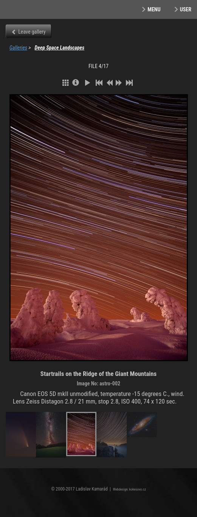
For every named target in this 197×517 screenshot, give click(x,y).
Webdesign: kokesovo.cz (129, 489)
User (185, 9)
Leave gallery (31, 32)
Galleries (18, 48)
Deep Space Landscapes (60, 48)
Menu (153, 9)
